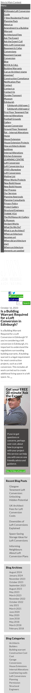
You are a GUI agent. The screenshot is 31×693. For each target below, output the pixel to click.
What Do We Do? (12, 227)
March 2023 (15, 595)
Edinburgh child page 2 (18, 108)
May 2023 (14, 592)
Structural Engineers (14, 210)
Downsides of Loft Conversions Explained (18, 525)
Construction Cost (18, 653)
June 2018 (14, 618)
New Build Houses (13, 186)
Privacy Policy (11, 203)
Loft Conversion (12, 162)
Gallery (7, 122)
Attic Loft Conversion (14, 44)
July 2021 (14, 605)
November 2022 (17, 598)
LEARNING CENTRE (14, 159)
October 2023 (16, 582)
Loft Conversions (12, 173)
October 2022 (16, 602)
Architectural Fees (13, 34)
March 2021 (15, 608)
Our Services (10, 193)
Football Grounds (12, 119)
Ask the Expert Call (13, 41)
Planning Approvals (13, 196)
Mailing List (9, 176)
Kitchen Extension (13, 156)
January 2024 (16, 575)
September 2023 (17, 585)
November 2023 (17, 578)
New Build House (12, 183)
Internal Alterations (13, 152)
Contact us (9, 88)
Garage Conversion (13, 125)
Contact (8, 85)
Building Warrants (13, 68)
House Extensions (18, 666)
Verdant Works (11, 223)
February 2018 (16, 628)
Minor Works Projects (15, 179)
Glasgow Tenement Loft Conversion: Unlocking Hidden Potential (18, 493)
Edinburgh (9, 102)
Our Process (10, 190)
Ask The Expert (11, 38)
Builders (13, 646)
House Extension (12, 139)
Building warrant (17, 649)
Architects (14, 643)
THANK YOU (10, 213)
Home (7, 135)
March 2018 (15, 625)
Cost (11, 656)
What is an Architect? (14, 230)
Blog (6, 61)
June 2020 (14, 612)
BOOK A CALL (11, 65)
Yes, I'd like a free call (16, 471)
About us (8, 24)
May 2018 (14, 621)
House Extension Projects (16, 142)
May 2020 (14, 615)
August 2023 (15, 588)
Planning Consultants (14, 200)
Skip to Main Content (11, 2)
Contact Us (9, 92)
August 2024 (15, 572)
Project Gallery (11, 206)
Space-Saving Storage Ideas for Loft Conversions (18, 537)
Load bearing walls (18, 672)
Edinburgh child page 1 (18, 105)
